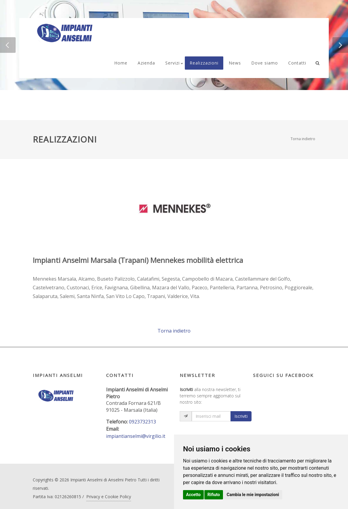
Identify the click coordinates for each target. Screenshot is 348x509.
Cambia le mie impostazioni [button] (253, 494)
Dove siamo (264, 63)
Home (120, 63)
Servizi (172, 63)
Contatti (297, 63)
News (235, 63)
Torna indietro (303, 138)
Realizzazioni (204, 63)
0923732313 (142, 421)
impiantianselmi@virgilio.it (135, 436)
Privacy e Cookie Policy (108, 496)
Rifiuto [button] (213, 494)
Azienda (146, 63)
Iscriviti (241, 416)
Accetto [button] (193, 494)
